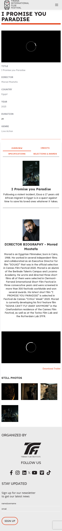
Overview (16, 148)
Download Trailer (51, 368)
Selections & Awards (45, 154)
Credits (45, 148)
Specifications (16, 154)
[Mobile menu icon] (56, 5)
